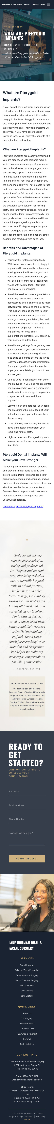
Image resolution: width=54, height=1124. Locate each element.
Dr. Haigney (27, 1018)
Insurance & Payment (27, 1034)
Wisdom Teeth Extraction (27, 970)
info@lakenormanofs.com (30, 1079)
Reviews (27, 1039)
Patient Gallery (27, 1044)
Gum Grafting (27, 990)
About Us (27, 1013)
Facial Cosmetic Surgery (27, 980)
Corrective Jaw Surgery (27, 975)
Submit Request (27, 861)
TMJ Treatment (27, 985)
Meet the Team (27, 1023)
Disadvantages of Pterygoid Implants (23, 506)
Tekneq (27, 1119)
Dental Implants (27, 965)
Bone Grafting (27, 996)
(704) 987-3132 (38, 4)
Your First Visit (27, 1028)
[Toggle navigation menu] (49, 4)
